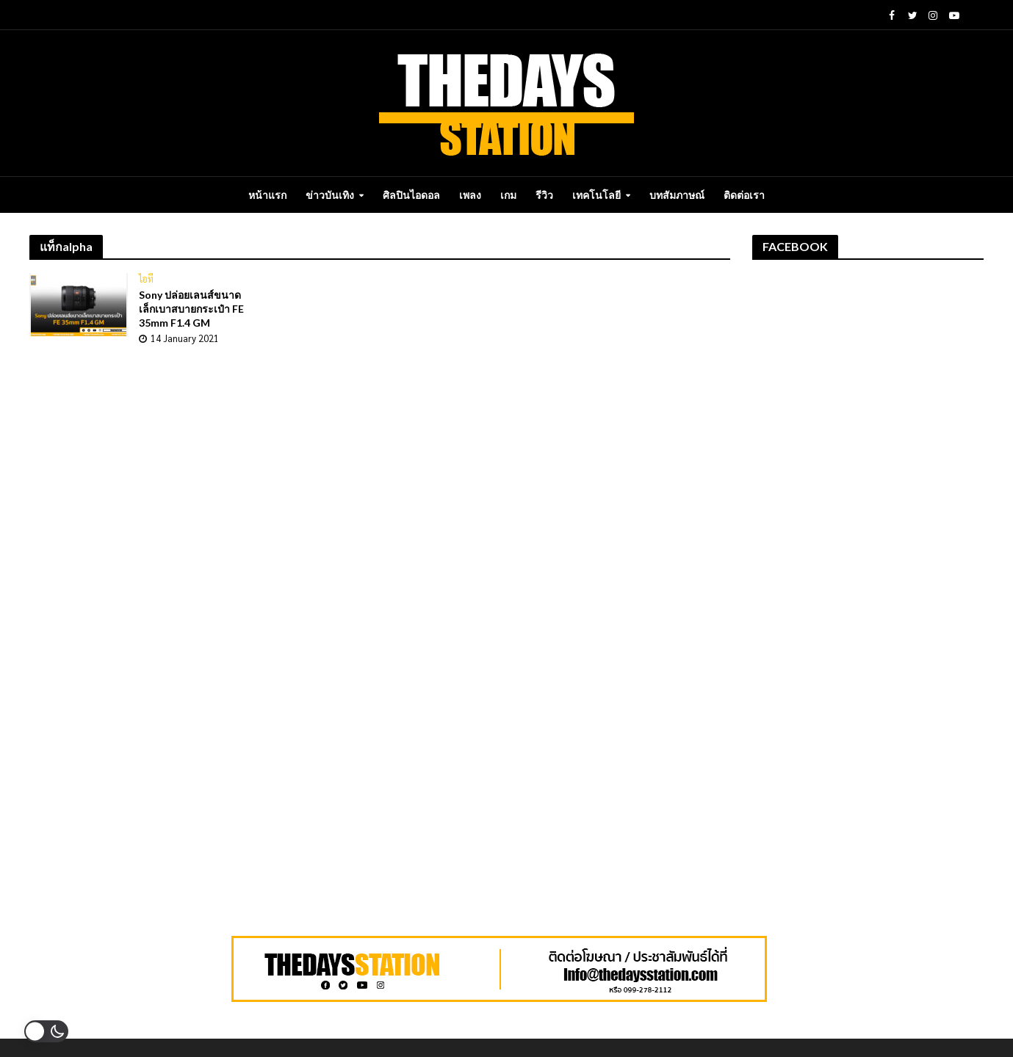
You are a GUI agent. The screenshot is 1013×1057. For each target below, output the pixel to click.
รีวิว (544, 195)
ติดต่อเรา (744, 195)
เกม (508, 195)
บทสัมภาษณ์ (676, 195)
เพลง (470, 195)
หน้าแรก (267, 195)
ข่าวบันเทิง (330, 195)
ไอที (146, 279)
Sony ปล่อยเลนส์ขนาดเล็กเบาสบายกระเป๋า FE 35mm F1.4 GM (191, 308)
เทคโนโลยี (596, 195)
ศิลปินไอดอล (411, 195)
